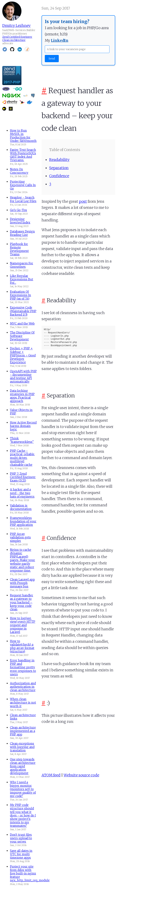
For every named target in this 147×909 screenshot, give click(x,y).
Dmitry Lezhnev (16, 25)
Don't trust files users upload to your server (21, 838)
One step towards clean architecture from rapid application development (22, 766)
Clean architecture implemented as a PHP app (23, 731)
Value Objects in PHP (21, 411)
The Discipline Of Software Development (22, 336)
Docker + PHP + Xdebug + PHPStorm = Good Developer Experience (23, 355)
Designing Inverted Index (20, 220)
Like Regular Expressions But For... (21, 279)
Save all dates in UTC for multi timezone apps (21, 854)
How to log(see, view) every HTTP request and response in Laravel (22, 625)
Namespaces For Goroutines (21, 265)
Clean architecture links (23, 716)
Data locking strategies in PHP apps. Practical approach (22, 396)
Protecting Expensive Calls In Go (23, 185)
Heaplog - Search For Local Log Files (23, 199)
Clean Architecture (13, 40)
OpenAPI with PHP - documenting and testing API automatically (23, 376)
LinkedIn (59, 40)
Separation (59, 168)
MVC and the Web (22, 323)
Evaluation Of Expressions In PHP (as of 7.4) (20, 295)
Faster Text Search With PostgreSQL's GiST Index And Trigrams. (23, 155)
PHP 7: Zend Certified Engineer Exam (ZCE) (23, 477)
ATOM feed (51, 775)
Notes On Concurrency (19, 171)
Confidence (59, 176)
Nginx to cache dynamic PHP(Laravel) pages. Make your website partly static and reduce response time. (22, 560)
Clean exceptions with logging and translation (22, 747)
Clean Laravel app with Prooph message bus (22, 583)
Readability (59, 159)
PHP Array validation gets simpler (20, 537)
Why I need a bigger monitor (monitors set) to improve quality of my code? (23, 789)
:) (50, 184)
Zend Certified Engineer (17, 37)
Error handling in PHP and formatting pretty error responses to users (23, 667)
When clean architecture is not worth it (23, 702)
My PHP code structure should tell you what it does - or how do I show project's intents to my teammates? (23, 815)
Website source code (81, 775)
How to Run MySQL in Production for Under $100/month (23, 136)
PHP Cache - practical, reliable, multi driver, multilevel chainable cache (22, 457)
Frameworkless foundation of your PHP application (23, 521)
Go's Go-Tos (18, 210)
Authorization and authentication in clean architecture (23, 686)
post (83, 201)
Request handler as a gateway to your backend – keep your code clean (21, 602)
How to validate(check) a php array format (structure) (22, 646)
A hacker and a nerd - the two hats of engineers (22, 493)
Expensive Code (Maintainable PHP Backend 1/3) (23, 311)
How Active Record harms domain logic (23, 426)
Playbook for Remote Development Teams (19, 249)
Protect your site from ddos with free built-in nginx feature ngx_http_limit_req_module (30, 873)
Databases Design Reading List (22, 233)
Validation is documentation (21, 507)
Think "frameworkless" (22, 440)
